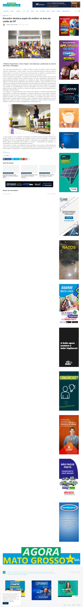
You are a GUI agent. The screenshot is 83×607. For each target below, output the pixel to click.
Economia (42, 11)
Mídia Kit (78, 605)
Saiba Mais (11, 601)
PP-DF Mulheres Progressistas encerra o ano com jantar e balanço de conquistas (29, 176)
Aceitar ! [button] (5, 603)
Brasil (48, 11)
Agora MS (6, 11)
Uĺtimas (18, 11)
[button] (76, 11)
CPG (28, 11)
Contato (73, 605)
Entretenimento (66, 11)
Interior (32, 11)
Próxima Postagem (51, 193)
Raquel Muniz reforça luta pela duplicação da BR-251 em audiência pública (10, 176)
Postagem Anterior (7, 193)
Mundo (53, 11)
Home (65, 605)
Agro (37, 11)
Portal (11, 11)
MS (24, 11)
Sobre (69, 605)
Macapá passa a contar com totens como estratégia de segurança (46, 175)
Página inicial (5, 15)
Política (58, 11)
